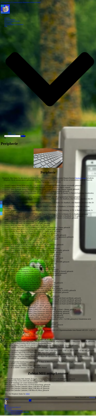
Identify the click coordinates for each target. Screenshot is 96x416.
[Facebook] (1, 202)
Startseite (7, 18)
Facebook (5, 401)
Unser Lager (8, 23)
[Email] (1, 213)
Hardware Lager (80, 178)
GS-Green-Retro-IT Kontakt (12, 413)
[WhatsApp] (1, 210)
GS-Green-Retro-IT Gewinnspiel (13, 24)
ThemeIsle (92, 397)
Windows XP (12, 134)
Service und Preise (9, 19)
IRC (6, 405)
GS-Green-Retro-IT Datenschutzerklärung (16, 412)
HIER (28, 394)
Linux (9, 132)
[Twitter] (1, 206)
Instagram (6, 404)
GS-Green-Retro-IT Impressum (13, 410)
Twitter (6, 402)
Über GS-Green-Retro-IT (12, 407)
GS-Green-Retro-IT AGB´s (12, 21)
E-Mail (6, 399)
